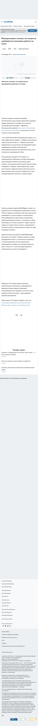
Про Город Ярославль (7, 586)
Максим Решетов (19, 54)
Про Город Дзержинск (7, 612)
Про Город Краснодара (7, 619)
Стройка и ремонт (17, 26)
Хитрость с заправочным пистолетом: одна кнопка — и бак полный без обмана (19, 355)
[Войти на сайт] (35, 21)
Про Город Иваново (6, 593)
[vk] (16, 315)
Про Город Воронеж (6, 590)
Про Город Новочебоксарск (8, 583)
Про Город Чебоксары (7, 581)
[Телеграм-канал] (10, 78)
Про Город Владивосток (7, 615)
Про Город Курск (5, 600)
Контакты (4, 643)
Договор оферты (5, 631)
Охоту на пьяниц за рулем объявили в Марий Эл (19, 362)
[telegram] (21, 315)
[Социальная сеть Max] (27, 78)
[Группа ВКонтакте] (3, 626)
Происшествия (24, 49)
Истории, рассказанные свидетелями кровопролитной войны (19, 370)
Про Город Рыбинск (6, 602)
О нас (3, 640)
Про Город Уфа (5, 605)
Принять (32, 30)
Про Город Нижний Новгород (8, 609)
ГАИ (15, 49)
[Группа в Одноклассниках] (5, 626)
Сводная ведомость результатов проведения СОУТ (13, 646)
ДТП (9, 49)
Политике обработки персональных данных (15, 32)
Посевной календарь (29, 26)
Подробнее (21, 686)
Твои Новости (5, 596)
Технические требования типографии (10, 634)
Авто (4, 49)
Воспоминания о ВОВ (6, 26)
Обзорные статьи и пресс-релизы (9, 637)
